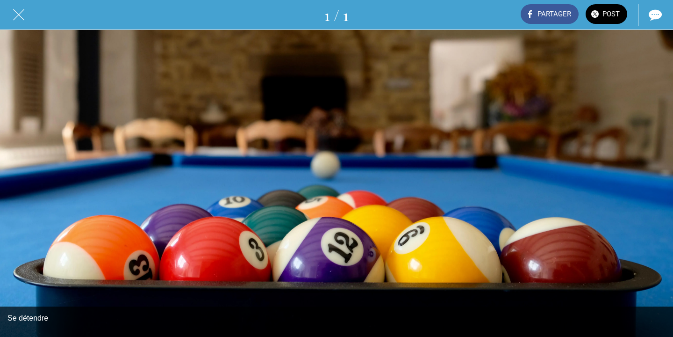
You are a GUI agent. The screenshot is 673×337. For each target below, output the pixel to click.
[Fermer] (18, 15)
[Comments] (654, 15)
